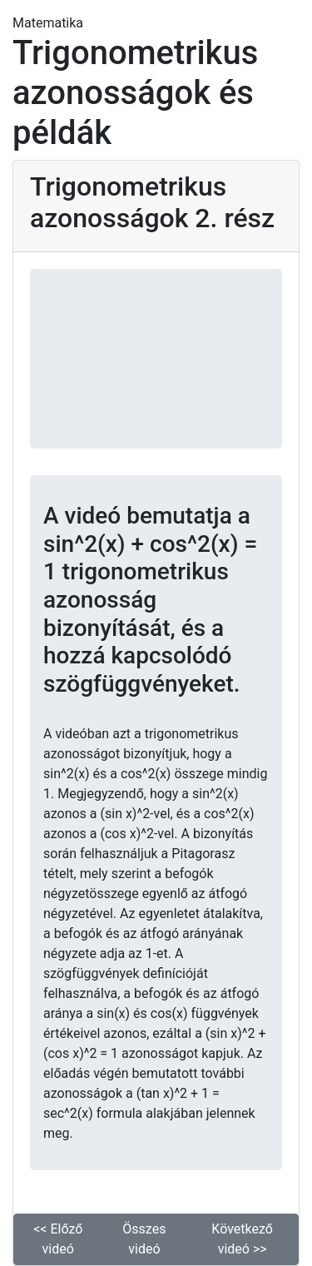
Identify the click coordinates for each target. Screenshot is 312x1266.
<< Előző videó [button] (57, 1239)
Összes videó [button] (144, 1239)
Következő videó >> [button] (242, 1239)
